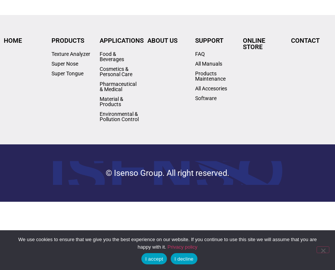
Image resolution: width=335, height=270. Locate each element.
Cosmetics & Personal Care (116, 71)
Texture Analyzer (71, 54)
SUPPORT (209, 40)
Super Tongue (67, 73)
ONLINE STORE (254, 44)
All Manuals (208, 64)
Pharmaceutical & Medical (118, 86)
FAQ (200, 54)
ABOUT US (162, 40)
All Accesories (211, 89)
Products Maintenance (210, 76)
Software (206, 98)
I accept (154, 259)
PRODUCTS (68, 40)
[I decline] (323, 249)
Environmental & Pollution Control (119, 116)
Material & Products (111, 101)
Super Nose (65, 64)
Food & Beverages (112, 56)
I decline (184, 259)
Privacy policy (182, 247)
